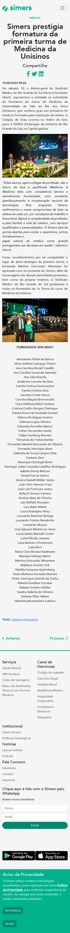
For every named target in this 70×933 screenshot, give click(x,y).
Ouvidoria (9, 768)
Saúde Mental (11, 668)
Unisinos (17, 620)
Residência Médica (50, 690)
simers (17, 8)
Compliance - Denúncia (46, 709)
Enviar (35, 825)
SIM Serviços (11, 674)
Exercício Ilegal (47, 679)
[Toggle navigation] (62, 8)
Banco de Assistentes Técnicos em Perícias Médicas (16, 690)
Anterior (11, 638)
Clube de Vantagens (15, 680)
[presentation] (30, 840)
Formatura (31, 620)
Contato (7, 774)
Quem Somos (11, 732)
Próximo (59, 638)
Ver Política (12, 911)
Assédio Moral (47, 684)
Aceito (9, 924)
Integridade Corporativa (45, 698)
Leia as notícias (12, 750)
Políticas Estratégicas (16, 738)
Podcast (7, 756)
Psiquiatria (44, 717)
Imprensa (8, 780)
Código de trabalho (50, 673)
